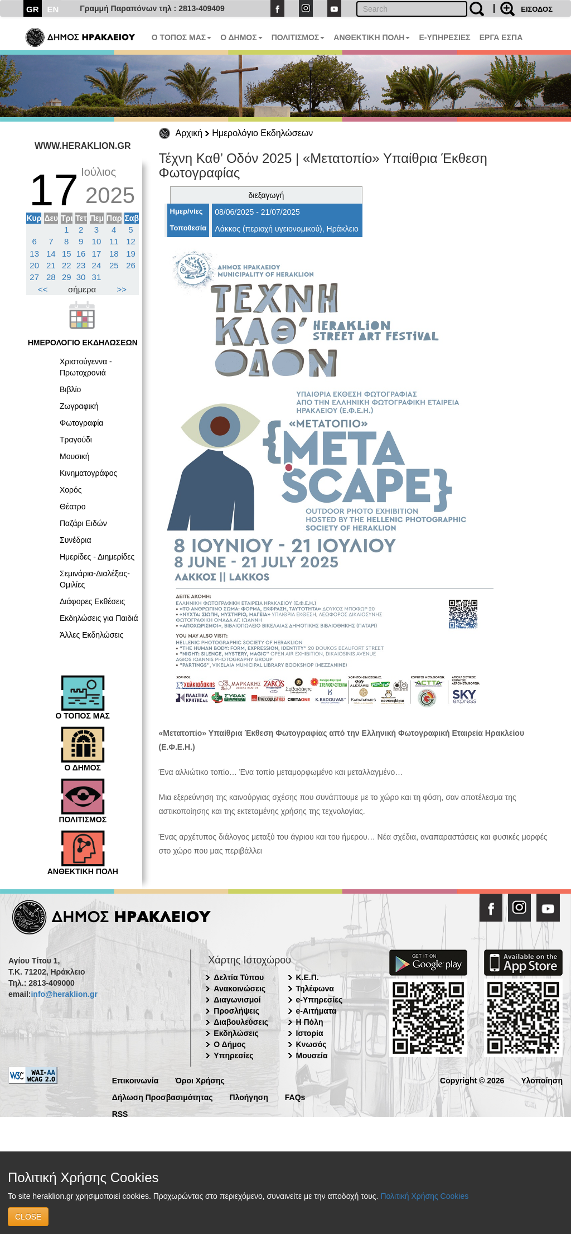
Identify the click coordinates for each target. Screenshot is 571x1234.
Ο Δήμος (229, 1044)
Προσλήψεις (236, 1010)
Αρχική (189, 133)
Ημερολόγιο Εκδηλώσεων (262, 133)
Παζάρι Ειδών (83, 523)
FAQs (295, 1096)
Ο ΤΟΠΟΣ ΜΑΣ (181, 37)
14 (51, 253)
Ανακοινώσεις (239, 988)
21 (51, 265)
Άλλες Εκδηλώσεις (91, 634)
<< (43, 289)
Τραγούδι (76, 439)
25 (114, 265)
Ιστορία (309, 1033)
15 (66, 253)
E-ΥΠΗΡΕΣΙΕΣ (444, 37)
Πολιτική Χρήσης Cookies (424, 1196)
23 (81, 265)
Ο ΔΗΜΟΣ (241, 37)
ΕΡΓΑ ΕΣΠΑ (501, 37)
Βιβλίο (70, 389)
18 (114, 253)
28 (51, 277)
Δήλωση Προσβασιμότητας (162, 1096)
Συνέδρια (75, 540)
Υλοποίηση (542, 1079)
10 (96, 241)
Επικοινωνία (135, 1079)
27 (34, 277)
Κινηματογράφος (88, 473)
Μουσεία (312, 1055)
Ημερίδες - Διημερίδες (97, 556)
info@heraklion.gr (64, 994)
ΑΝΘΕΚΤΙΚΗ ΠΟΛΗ (371, 37)
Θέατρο (73, 506)
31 (96, 277)
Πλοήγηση (249, 1096)
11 (114, 241)
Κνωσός (311, 1044)
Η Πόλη (309, 1022)
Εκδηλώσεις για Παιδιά (99, 618)
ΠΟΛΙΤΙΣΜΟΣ (298, 37)
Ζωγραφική (79, 406)
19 (131, 253)
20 (34, 265)
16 (81, 253)
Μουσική (75, 456)
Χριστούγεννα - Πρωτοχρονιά (86, 367)
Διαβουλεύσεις (241, 1022)
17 (96, 253)
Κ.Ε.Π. (307, 977)
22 (66, 265)
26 (131, 265)
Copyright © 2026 (472, 1079)
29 (66, 277)
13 (34, 253)
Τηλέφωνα (315, 988)
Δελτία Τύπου (239, 977)
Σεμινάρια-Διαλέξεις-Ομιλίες (95, 579)
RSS (120, 1113)
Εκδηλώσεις (236, 1033)
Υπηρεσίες (233, 1055)
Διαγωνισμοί (237, 999)
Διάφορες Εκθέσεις (92, 601)
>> (122, 289)
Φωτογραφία (81, 422)
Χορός (71, 489)
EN (53, 9)
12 (131, 241)
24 (96, 265)
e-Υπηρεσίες (319, 999)
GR (32, 9)
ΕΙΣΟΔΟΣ (537, 9)
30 (81, 277)
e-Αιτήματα (316, 1010)
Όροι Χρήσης (200, 1079)
